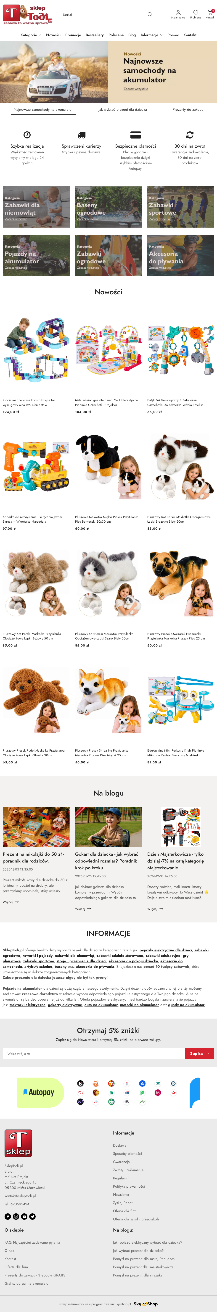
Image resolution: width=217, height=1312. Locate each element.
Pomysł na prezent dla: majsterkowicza (143, 1267)
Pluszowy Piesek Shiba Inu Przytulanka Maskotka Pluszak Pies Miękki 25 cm (102, 752)
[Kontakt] (189, 35)
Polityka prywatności (129, 1186)
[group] (108, 72)
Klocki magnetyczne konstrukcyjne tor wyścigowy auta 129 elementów (29, 402)
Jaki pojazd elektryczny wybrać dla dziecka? (147, 1242)
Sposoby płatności (127, 1153)
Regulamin (121, 1178)
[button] (152, 35)
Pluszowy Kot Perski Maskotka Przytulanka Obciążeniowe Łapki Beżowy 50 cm (32, 636)
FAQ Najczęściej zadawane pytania (32, 1242)
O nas (9, 1250)
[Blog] (132, 35)
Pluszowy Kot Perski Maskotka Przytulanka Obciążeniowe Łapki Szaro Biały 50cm (104, 636)
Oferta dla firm (124, 1211)
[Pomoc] (173, 35)
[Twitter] (32, 1216)
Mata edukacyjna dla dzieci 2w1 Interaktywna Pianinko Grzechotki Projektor (106, 402)
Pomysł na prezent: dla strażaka (137, 1275)
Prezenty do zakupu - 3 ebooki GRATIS (35, 1275)
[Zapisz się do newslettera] (94, 1053)
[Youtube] (24, 1216)
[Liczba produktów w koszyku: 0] (210, 14)
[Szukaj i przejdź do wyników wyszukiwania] (150, 14)
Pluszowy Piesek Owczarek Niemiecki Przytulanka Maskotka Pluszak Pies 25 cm (176, 636)
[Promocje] (73, 35)
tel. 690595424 (17, 1204)
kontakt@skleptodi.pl (20, 1196)
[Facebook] (8, 1216)
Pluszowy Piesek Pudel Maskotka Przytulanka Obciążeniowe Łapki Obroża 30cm (34, 752)
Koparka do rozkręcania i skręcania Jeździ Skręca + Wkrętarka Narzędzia (32, 519)
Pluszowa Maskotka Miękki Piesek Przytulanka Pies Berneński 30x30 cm (107, 519)
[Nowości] (53, 35)
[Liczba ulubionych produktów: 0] (195, 14)
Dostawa (119, 1145)
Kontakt (10, 1258)
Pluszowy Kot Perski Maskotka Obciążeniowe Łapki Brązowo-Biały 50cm (178, 519)
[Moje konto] (178, 14)
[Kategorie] (31, 35)
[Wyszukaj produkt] (107, 14)
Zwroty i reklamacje (128, 1170)
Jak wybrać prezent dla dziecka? (138, 1250)
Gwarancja (121, 1161)
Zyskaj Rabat (122, 1202)
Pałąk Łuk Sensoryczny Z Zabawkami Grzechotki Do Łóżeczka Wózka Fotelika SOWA (175, 402)
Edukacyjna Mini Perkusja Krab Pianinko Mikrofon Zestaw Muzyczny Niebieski (175, 752)
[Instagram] (16, 1216)
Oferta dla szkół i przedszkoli (136, 1219)
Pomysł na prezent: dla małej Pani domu (144, 1258)
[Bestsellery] (95, 35)
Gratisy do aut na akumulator (27, 1283)
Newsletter (121, 1194)
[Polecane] (116, 35)
